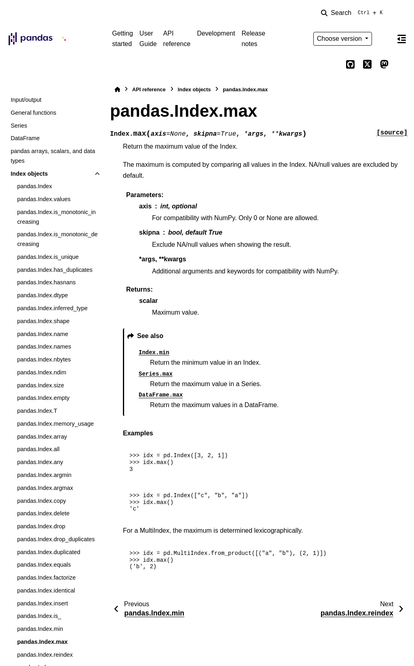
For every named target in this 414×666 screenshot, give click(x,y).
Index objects (29, 173)
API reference (177, 38)
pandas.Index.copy (41, 501)
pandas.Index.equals (44, 564)
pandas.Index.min (40, 629)
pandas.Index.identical (46, 590)
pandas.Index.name (42, 334)
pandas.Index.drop (41, 526)
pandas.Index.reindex (45, 654)
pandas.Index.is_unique (47, 257)
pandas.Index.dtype (42, 295)
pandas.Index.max (42, 642)
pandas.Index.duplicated (48, 552)
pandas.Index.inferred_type (52, 308)
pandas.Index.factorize (46, 577)
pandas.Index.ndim (41, 372)
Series (19, 125)
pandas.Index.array (42, 436)
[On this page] (401, 39)
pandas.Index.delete (43, 513)
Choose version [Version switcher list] (340, 38)
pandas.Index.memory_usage (55, 423)
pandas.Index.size (40, 385)
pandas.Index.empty (43, 398)
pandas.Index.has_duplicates (54, 270)
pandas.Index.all (38, 449)
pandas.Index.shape (43, 321)
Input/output (26, 100)
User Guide (148, 38)
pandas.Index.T (37, 411)
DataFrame (25, 138)
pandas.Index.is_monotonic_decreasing (57, 239)
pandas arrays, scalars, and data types (53, 156)
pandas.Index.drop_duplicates (56, 539)
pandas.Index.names (44, 346)
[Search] (353, 13)
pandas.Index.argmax (45, 488)
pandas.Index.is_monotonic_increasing (56, 217)
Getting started (122, 38)
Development (216, 33)
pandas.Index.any (40, 462)
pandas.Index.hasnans (46, 282)
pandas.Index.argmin (44, 475)
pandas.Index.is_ (39, 616)
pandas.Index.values (43, 199)
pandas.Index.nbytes (44, 359)
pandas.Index (34, 186)
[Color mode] (384, 39)
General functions (33, 112)
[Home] (117, 89)
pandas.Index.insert (42, 603)
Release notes (253, 38)
